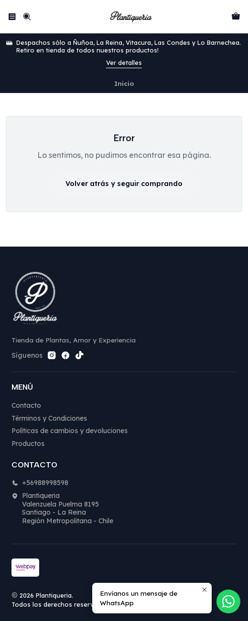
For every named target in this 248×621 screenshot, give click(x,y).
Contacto (26, 405)
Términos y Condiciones (49, 418)
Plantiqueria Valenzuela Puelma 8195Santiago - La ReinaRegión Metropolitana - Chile (62, 508)
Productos (27, 443)
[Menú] (12, 16)
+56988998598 (39, 482)
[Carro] (235, 16)
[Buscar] (26, 16)
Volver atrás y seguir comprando (124, 183)
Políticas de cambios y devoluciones (69, 430)
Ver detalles (124, 62)
